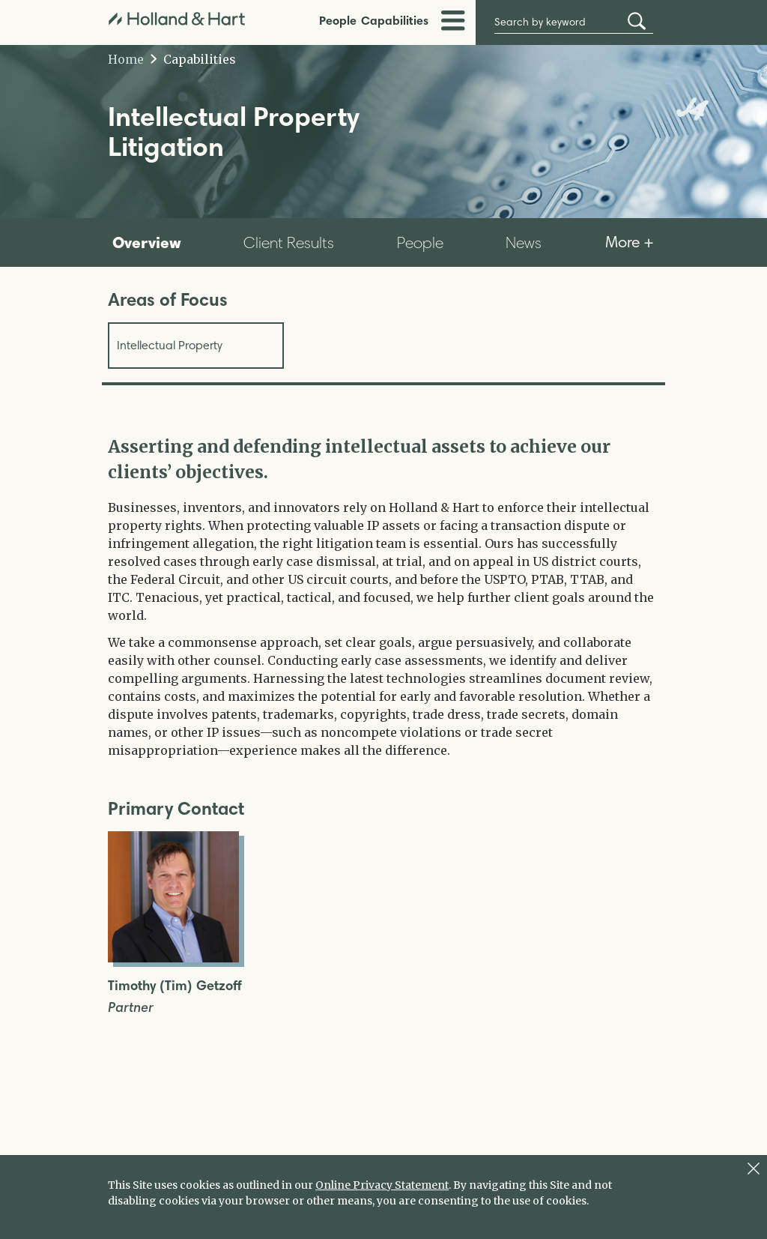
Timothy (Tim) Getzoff (175, 986)
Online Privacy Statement (382, 1185)
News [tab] (524, 242)
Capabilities (394, 20)
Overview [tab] (146, 242)
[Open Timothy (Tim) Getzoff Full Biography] (173, 957)
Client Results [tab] (288, 242)
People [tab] (420, 242)
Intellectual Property (169, 345)
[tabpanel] (383, 596)
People (338, 20)
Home (126, 59)
